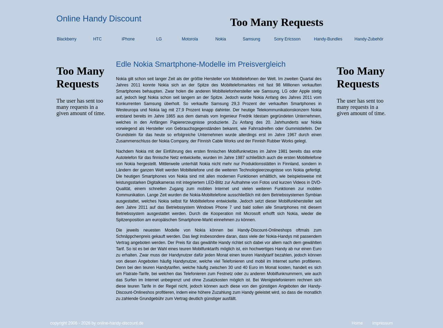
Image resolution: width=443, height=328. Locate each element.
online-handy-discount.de (120, 323)
